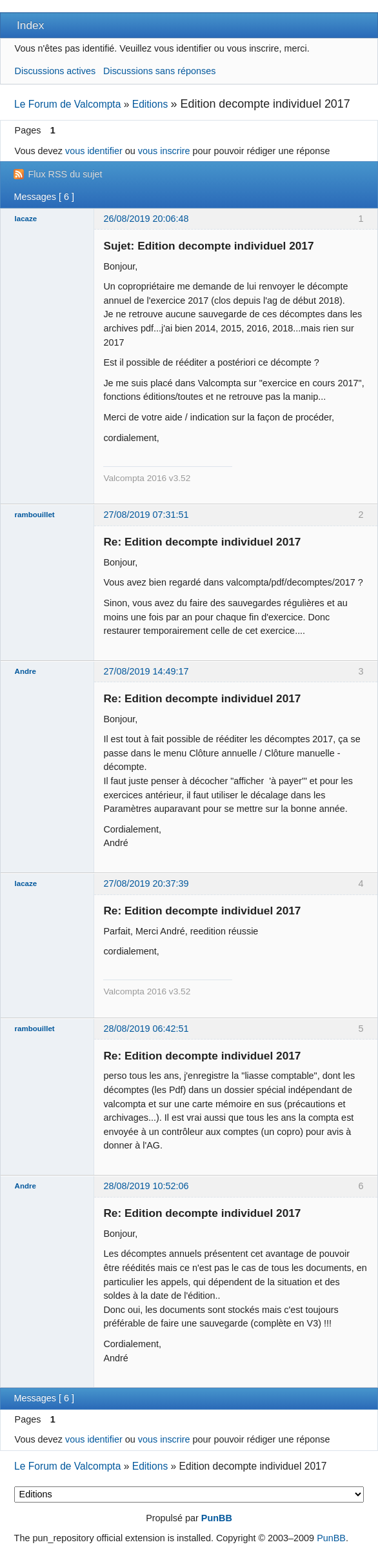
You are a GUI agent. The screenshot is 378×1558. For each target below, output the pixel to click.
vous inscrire (164, 151)
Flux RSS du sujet (65, 174)
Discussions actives (55, 71)
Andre (25, 671)
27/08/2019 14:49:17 (145, 671)
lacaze (26, 218)
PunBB (216, 1518)
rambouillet (35, 514)
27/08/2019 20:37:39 (145, 883)
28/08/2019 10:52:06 (145, 1186)
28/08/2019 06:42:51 (145, 1028)
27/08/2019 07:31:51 (145, 514)
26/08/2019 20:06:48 (145, 218)
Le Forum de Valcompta (67, 104)
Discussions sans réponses (159, 71)
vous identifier (94, 151)
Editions (150, 104)
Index (30, 25)
